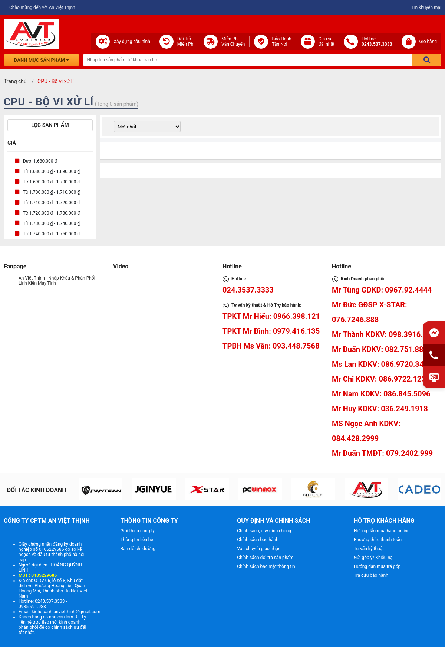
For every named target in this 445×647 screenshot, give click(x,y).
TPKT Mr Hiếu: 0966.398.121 (271, 316)
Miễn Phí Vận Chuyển (233, 41)
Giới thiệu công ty (138, 530)
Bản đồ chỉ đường (138, 548)
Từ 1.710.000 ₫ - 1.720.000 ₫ (51, 202)
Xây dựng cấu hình (131, 41)
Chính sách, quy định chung (264, 530)
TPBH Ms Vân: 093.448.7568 (270, 346)
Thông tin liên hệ (137, 539)
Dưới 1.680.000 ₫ (40, 161)
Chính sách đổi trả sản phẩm (265, 557)
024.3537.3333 (248, 289)
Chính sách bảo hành (257, 539)
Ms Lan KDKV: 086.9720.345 (380, 364)
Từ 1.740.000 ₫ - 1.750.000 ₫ (51, 233)
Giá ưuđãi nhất (326, 41)
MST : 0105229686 (38, 575)
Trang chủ (15, 81)
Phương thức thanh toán (378, 539)
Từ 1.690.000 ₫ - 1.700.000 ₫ (51, 181)
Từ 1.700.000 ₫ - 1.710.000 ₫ (51, 192)
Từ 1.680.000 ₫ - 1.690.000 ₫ (51, 171)
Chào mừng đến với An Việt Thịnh (42, 7)
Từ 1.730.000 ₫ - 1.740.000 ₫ (51, 223)
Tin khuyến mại (426, 7)
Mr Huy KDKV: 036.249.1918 (380, 408)
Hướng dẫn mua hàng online (382, 530)
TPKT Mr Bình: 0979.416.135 (271, 331)
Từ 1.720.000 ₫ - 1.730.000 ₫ (51, 213)
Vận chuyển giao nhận (258, 548)
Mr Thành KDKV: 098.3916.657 (383, 334)
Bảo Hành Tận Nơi (281, 41)
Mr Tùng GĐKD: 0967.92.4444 (382, 289)
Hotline (377, 41)
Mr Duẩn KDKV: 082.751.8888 (382, 349)
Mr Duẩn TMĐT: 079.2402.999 (382, 453)
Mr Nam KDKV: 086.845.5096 (381, 393)
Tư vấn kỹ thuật (369, 548)
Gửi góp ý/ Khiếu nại (373, 557)
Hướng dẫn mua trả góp (377, 566)
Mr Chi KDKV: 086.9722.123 (379, 379)
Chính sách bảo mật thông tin (266, 566)
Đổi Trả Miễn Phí (186, 41)
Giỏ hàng (428, 41)
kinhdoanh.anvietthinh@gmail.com (66, 611)
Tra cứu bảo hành (371, 575)
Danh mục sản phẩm (41, 60)
